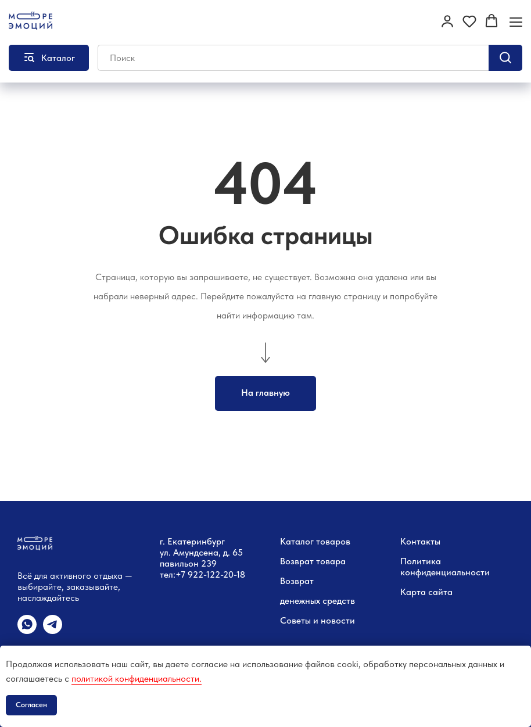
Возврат (297, 580)
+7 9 (184, 574)
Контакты (420, 541)
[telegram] (52, 631)
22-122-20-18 (219, 574)
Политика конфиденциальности (445, 567)
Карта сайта (426, 591)
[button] (447, 21)
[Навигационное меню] (516, 21)
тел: (167, 574)
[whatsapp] (27, 631)
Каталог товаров (315, 541)
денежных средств (317, 600)
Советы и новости (317, 620)
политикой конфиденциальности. (136, 678)
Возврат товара (313, 561)
